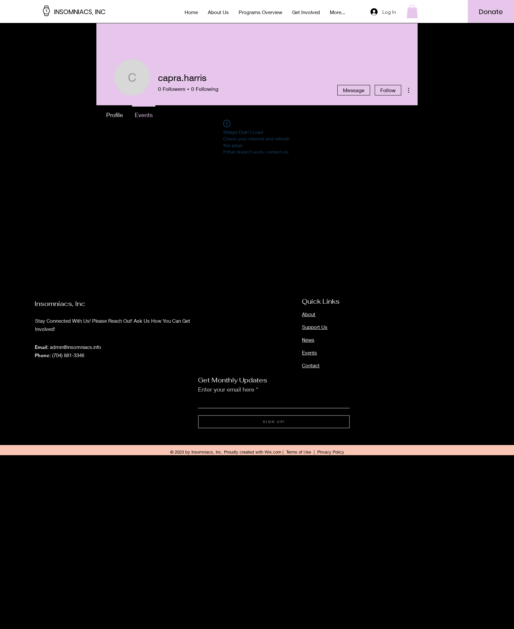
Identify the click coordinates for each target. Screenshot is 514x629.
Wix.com (273, 452)
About (308, 314)
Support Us (314, 327)
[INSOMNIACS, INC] (83, 11)
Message (354, 90)
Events (309, 352)
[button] (412, 11)
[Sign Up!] (274, 421)
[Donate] (491, 11)
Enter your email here (226, 389)
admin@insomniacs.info (75, 347)
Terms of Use (298, 452)
